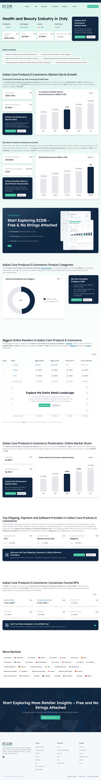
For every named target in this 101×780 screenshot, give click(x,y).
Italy (42, 27)
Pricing (74, 6)
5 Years (92, 93)
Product (28, 6)
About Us (81, 747)
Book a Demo (93, 6)
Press (80, 763)
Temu (88, 346)
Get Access (91, 37)
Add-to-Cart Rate (9, 600)
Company (65, 6)
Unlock (74, 603)
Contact (81, 760)
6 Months (91, 157)
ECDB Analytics (39, 769)
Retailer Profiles (39, 747)
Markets (37, 753)
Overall (95, 354)
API (36, 763)
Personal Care (24, 27)
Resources (44, 6)
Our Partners (82, 750)
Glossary (59, 753)
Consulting (55, 6)
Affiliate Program (83, 756)
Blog (58, 756)
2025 (59, 279)
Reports (37, 756)
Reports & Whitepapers (63, 750)
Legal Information (71, 776)
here (24, 422)
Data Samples (60, 763)
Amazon (8, 27)
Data (36, 6)
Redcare (73, 346)
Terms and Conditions (92, 776)
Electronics (38, 365)
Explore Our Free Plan (50, 717)
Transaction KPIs (39, 750)
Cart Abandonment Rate (44, 600)
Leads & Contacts (39, 766)
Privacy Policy (81, 776)
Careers (81, 753)
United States (54, 365)
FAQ (58, 760)
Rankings (37, 760)
